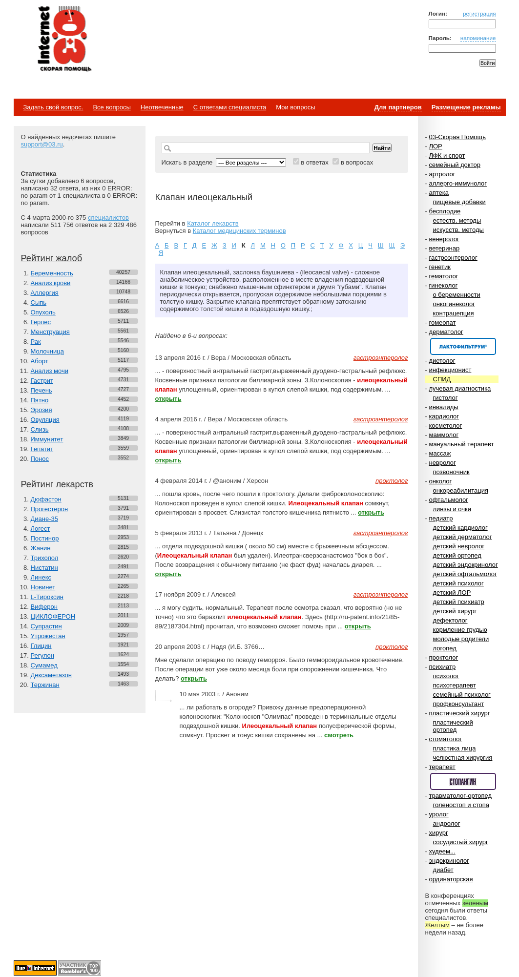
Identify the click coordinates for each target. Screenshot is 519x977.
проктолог (443, 657)
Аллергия (45, 292)
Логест (40, 528)
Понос (40, 458)
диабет (443, 869)
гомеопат (442, 322)
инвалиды (443, 407)
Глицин (41, 645)
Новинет (43, 587)
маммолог (443, 434)
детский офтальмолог (465, 574)
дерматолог (446, 331)
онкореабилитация (461, 490)
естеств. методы (457, 220)
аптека (439, 192)
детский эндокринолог (465, 564)
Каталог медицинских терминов (239, 230)
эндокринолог (449, 860)
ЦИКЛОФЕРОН (53, 616)
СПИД (442, 379)
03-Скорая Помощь (457, 137)
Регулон (42, 655)
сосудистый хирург (460, 842)
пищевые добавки (459, 202)
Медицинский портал (64, 39)
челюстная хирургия (463, 757)
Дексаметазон (51, 675)
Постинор (45, 538)
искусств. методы (458, 229)
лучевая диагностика (460, 388)
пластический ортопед (453, 726)
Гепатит (42, 449)
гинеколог (443, 285)
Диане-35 (45, 518)
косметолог (445, 425)
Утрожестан (48, 636)
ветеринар (444, 248)
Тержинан (45, 684)
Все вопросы (111, 107)
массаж (440, 453)
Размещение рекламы (466, 107)
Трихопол (45, 557)
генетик (440, 266)
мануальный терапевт (461, 444)
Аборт (39, 361)
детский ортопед (457, 555)
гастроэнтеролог (453, 257)
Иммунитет (47, 439)
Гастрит (42, 380)
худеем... (442, 851)
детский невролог (459, 546)
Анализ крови (51, 283)
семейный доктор (454, 164)
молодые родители (461, 639)
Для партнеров (398, 107)
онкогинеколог (454, 304)
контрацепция (453, 313)
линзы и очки (452, 509)
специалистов (108, 217)
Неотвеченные (162, 107)
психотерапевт (454, 685)
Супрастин (46, 626)
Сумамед (44, 665)
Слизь (40, 429)
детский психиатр (458, 601)
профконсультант (458, 703)
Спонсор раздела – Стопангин (463, 781)
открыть (168, 398)
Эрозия (41, 410)
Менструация (50, 331)
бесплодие (444, 211)
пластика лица (454, 748)
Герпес (41, 322)
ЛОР (435, 146)
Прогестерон (49, 509)
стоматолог (445, 739)
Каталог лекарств (212, 223)
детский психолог (458, 583)
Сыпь (39, 302)
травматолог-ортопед (460, 795)
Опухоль (43, 312)
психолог (446, 676)
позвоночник (451, 472)
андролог (446, 823)
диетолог (442, 360)
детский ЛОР (452, 592)
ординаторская (451, 879)
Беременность (52, 273)
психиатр (442, 666)
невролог (442, 462)
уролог (438, 814)
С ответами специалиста (229, 107)
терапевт (442, 766)
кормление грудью (460, 629)
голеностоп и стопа (461, 805)
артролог (442, 174)
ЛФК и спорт (447, 155)
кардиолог (444, 416)
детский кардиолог (460, 527)
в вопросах (357, 162)
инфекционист (450, 370)
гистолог (445, 397)
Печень (41, 390)
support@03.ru (42, 144)
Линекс (41, 577)
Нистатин (44, 567)
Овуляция (45, 419)
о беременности (456, 294)
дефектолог (450, 620)
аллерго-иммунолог (458, 183)
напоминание (478, 38)
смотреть (338, 735)
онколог (440, 481)
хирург (438, 832)
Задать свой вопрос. (53, 107)
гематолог (443, 276)
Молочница (47, 351)
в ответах (315, 162)
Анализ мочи (49, 370)
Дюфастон (46, 499)
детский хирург (455, 611)
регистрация (479, 13)
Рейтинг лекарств (57, 484)
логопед (445, 648)
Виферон (44, 606)
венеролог (444, 239)
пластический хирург (459, 713)
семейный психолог (462, 694)
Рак (36, 341)
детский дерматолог (462, 536)
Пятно (40, 400)
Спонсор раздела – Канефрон (463, 346)
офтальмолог (448, 499)
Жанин (41, 548)
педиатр (441, 518)
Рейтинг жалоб (52, 258)
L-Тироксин (47, 597)
